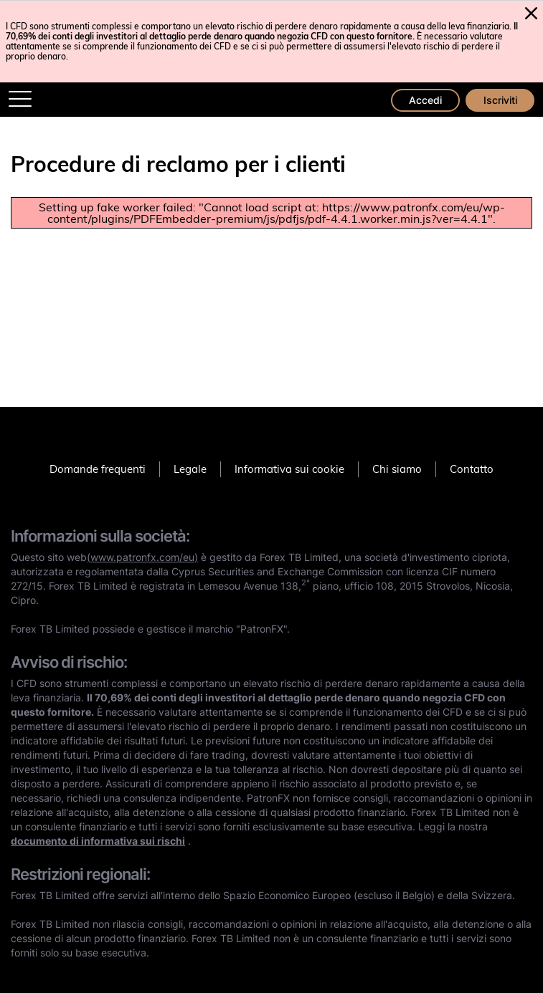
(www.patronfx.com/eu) (142, 557)
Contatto (472, 469)
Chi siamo (397, 469)
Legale (190, 469)
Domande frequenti (97, 469)
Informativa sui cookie (289, 469)
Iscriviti (500, 100)
